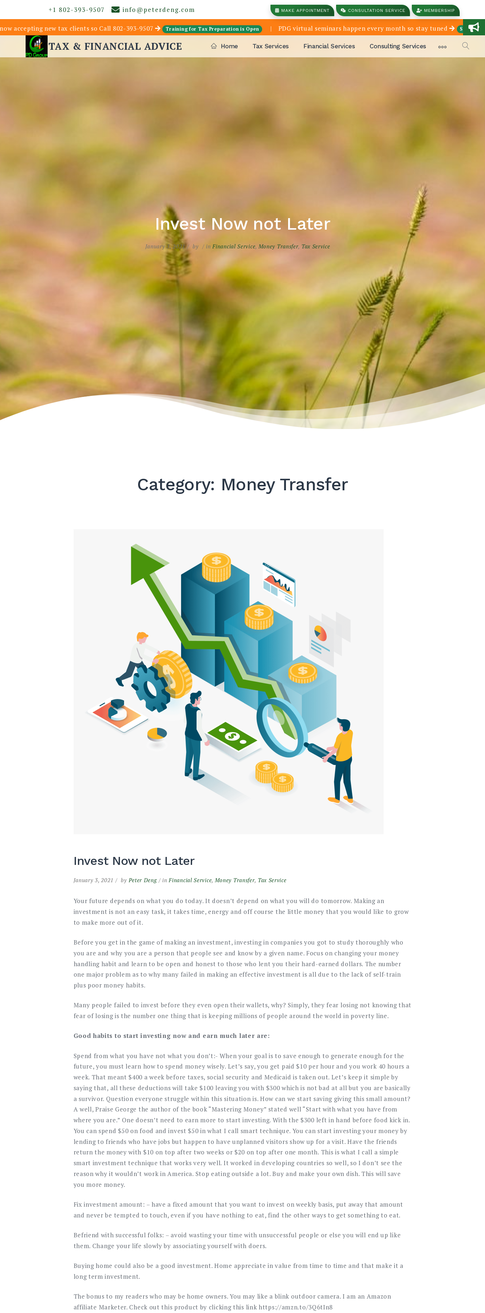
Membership (435, 10)
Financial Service (233, 246)
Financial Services (329, 46)
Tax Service (315, 246)
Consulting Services (398, 46)
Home (224, 46)
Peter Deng (143, 880)
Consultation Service (373, 10)
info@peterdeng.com (153, 9)
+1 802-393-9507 (74, 9)
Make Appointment (302, 10)
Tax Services (270, 46)
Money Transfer (279, 246)
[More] (442, 46)
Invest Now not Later (134, 860)
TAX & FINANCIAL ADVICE (115, 46)
